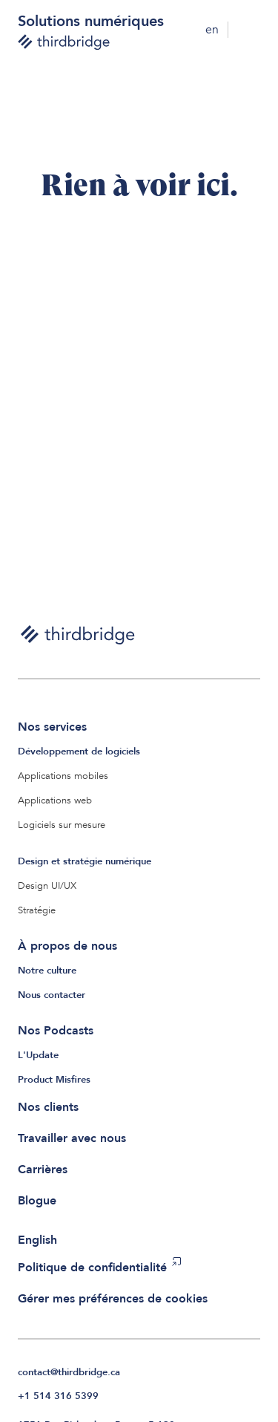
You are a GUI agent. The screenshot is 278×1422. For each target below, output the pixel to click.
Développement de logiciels (79, 751)
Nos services (52, 727)
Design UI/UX (47, 886)
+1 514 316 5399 (58, 1396)
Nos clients (48, 1107)
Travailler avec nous (72, 1138)
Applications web (55, 800)
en (212, 30)
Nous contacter (51, 995)
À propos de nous (67, 946)
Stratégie (37, 910)
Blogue (37, 1201)
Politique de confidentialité (92, 1267)
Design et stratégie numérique (84, 861)
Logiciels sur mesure (61, 825)
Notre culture (47, 970)
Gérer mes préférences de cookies (113, 1299)
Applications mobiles (63, 776)
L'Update (38, 1055)
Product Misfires (54, 1080)
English (37, 1240)
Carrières (42, 1169)
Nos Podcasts (55, 1031)
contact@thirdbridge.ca (69, 1372)
